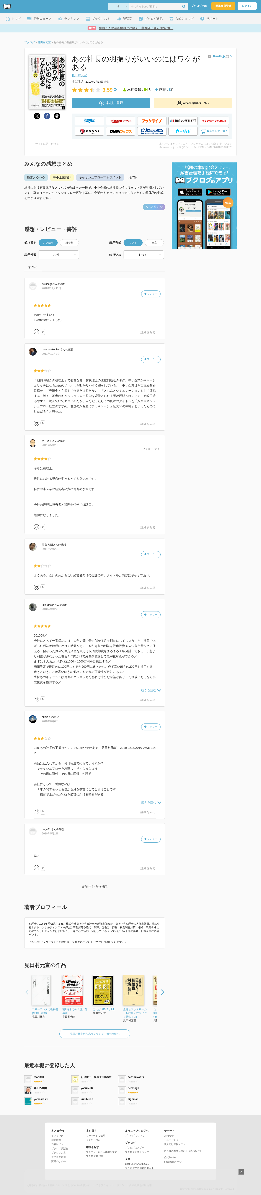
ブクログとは (199, 5)
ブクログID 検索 (94, 1156)
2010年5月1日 (50, 833)
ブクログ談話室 (59, 1148)
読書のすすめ (58, 1161)
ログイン (247, 5)
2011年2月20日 (51, 548)
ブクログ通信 (58, 1157)
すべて (33, 267)
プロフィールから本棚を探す (101, 1152)
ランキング (57, 1135)
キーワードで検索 (95, 1135)
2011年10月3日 (51, 353)
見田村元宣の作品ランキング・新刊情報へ (94, 1033)
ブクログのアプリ (134, 1147)
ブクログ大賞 (58, 1152)
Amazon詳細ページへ (193, 103)
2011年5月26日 (51, 445)
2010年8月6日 (50, 721)
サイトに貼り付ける (47, 143)
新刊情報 (56, 1140)
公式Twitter (170, 1157)
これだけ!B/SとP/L (104, 1009)
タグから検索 (93, 1140)
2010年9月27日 (51, 609)
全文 (154, 242)
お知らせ (169, 1135)
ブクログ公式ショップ (137, 1152)
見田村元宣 (79, 75)
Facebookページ (173, 1161)
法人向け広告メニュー (176, 1144)
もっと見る (154, 207)
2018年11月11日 (51, 288)
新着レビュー (58, 1144)
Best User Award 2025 (137, 1164)
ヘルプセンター (172, 1140)
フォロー (150, 293)
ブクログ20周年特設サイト (139, 1168)
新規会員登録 (223, 5)
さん (50, 284)
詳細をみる (148, 332)
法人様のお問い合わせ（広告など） (183, 1151)
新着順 (69, 242)
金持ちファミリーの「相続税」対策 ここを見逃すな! (135, 1013)
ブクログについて (134, 1135)
